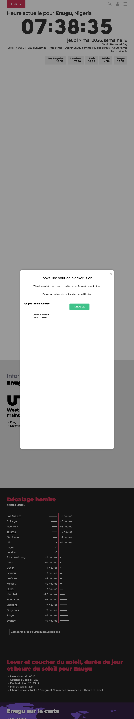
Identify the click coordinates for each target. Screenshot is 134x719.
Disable (79, 306)
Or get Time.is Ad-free (36, 303)
